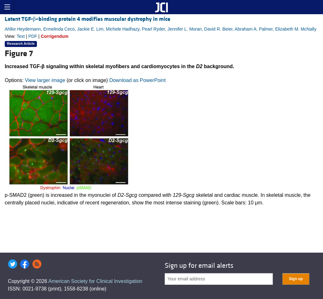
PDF (32, 36)
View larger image (45, 80)
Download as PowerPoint (137, 80)
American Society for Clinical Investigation (95, 281)
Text (21, 36)
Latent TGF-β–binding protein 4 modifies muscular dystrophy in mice (87, 19)
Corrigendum (54, 36)
